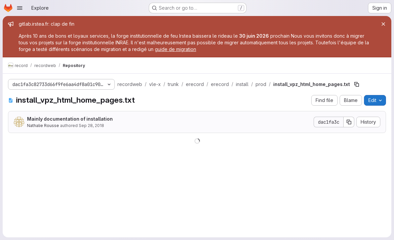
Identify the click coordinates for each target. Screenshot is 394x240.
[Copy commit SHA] (349, 122)
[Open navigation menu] (19, 8)
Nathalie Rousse (43, 125)
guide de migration (175, 49)
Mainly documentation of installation (70, 119)
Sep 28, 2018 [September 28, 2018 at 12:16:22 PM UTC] (91, 125)
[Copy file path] (356, 84)
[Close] (383, 24)
